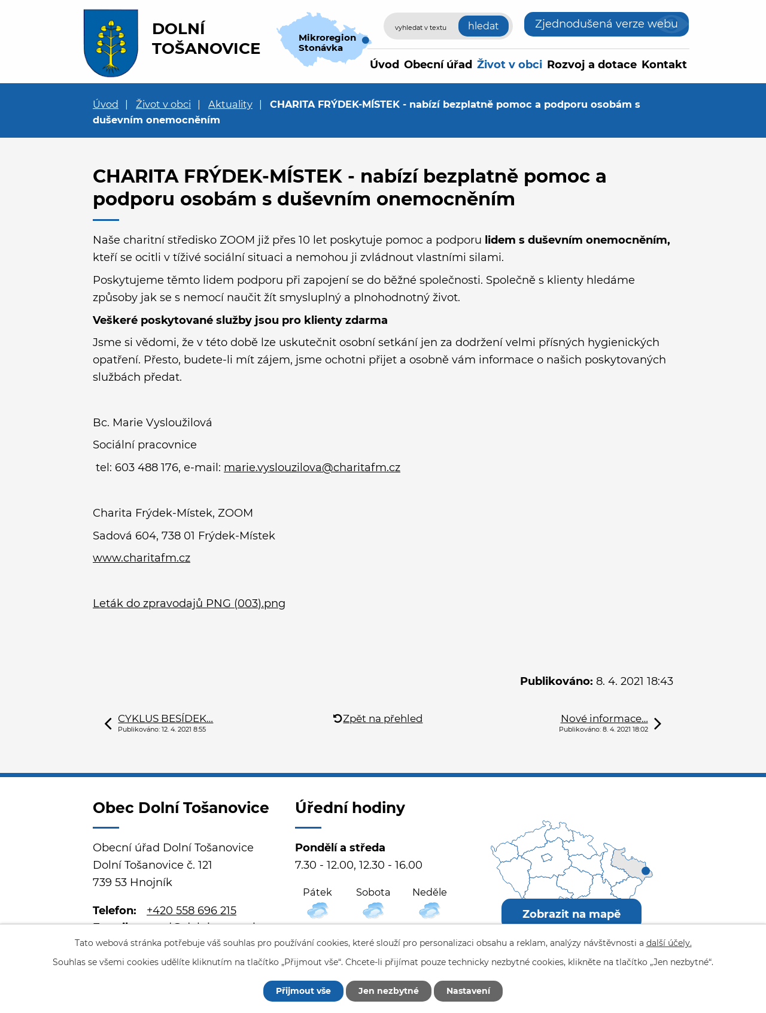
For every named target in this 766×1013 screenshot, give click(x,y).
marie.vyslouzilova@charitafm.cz (312, 467)
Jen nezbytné (388, 990)
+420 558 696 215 (191, 910)
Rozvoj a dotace (592, 64)
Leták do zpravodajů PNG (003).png (189, 603)
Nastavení (468, 990)
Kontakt (664, 64)
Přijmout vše (303, 990)
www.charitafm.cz (141, 558)
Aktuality (230, 104)
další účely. (669, 943)
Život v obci (509, 64)
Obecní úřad (438, 64)
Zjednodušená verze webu (606, 24)
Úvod (384, 64)
